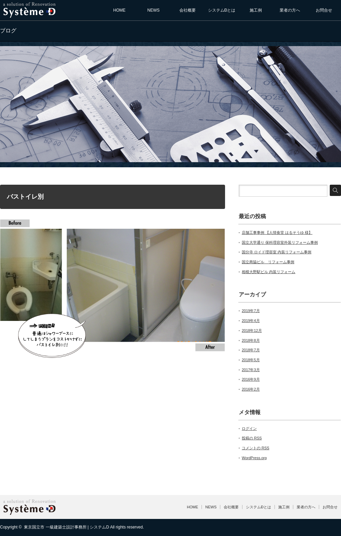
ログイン (249, 428)
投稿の (252, 438)
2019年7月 (251, 311)
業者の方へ (290, 10)
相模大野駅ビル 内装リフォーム (268, 272)
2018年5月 (251, 360)
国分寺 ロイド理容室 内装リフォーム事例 (276, 252)
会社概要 (187, 10)
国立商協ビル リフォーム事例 (268, 262)
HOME (119, 10)
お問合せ (324, 10)
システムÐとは (222, 10)
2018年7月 (251, 350)
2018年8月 (251, 340)
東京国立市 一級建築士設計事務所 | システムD (66, 527)
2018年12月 (252, 330)
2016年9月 (251, 379)
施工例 (256, 10)
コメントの (255, 448)
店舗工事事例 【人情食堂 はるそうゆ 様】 (277, 232)
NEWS (153, 10)
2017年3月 (251, 370)
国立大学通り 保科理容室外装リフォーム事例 (280, 242)
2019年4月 (251, 321)
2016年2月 (251, 389)
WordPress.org (254, 458)
